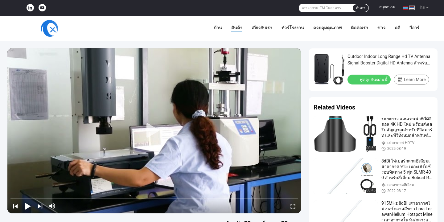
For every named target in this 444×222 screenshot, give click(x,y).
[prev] (15, 206)
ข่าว (381, 27)
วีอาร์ (414, 27)
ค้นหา (360, 8)
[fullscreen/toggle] (293, 206)
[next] (40, 206)
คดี (397, 27)
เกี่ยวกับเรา (262, 27)
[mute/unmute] (52, 206)
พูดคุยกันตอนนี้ (370, 79)
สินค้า (236, 27)
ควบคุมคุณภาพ (327, 27)
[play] (154, 130)
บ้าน (218, 27)
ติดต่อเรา (359, 27)
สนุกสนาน (387, 7)
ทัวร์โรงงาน (293, 27)
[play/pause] (28, 206)
